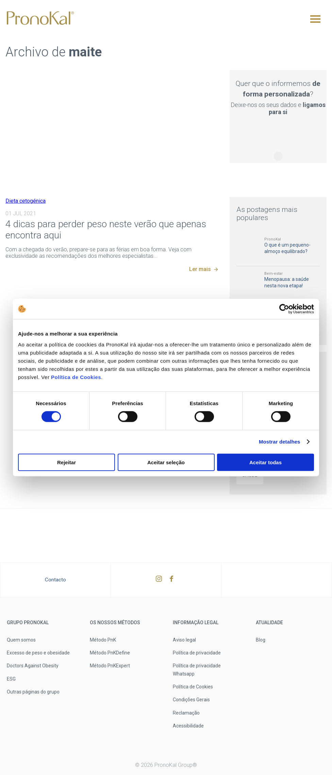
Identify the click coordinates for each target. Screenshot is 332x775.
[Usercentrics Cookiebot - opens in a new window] (284, 309)
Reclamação (186, 713)
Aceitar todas (265, 462)
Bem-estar (273, 273)
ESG (11, 679)
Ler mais (200, 269)
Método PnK (103, 640)
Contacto (55, 580)
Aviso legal (184, 640)
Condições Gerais (191, 699)
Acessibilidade (188, 725)
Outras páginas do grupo (33, 692)
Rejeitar (66, 462)
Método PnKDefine (110, 652)
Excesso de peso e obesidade (38, 652)
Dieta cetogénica (25, 201)
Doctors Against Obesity (33, 665)
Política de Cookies (75, 377)
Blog (260, 640)
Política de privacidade (197, 652)
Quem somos (21, 640)
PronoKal (272, 239)
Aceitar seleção (166, 462)
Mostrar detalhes (279, 442)
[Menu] (315, 19)
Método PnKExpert (110, 665)
